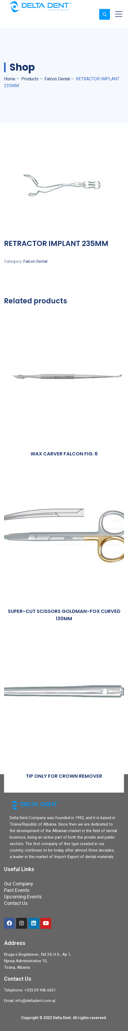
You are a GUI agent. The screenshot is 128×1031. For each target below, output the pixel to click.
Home (9, 78)
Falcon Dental (35, 261)
